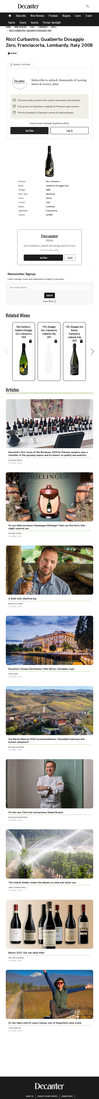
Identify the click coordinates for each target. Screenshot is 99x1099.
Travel (88, 16)
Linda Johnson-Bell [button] (17, 887)
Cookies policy (67, 1096)
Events (23, 22)
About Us (29, 1096)
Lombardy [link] (43, 27)
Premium (53, 16)
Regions (67, 16)
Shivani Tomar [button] (15, 533)
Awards (34, 22)
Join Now (29, 130)
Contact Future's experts (47, 1096)
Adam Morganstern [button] (17, 817)
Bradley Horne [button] (15, 604)
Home (8, 27)
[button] (20, 64)
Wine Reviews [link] (20, 27)
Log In (70, 130)
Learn (78, 16)
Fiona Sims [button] (13, 674)
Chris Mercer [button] (14, 1028)
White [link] (54, 27)
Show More (49, 301)
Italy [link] (32, 27)
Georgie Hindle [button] (15, 460)
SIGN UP (49, 295)
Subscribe (21, 16)
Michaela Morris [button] (16, 747)
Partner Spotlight (52, 22)
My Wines (12, 53)
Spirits (11, 22)
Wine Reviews (37, 16)
